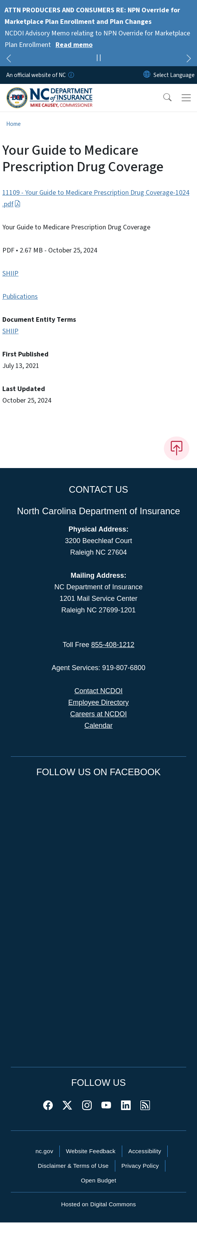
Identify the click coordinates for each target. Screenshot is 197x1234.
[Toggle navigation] (186, 98)
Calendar (98, 725)
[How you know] (70, 75)
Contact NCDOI (98, 691)
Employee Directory (98, 702)
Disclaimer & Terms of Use (73, 1165)
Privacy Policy (140, 1165)
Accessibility (144, 1151)
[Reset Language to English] (146, 75)
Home (13, 124)
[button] (162, 98)
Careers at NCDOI (98, 714)
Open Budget (98, 1180)
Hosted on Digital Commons (98, 1204)
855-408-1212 (112, 645)
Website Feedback (91, 1151)
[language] (174, 75)
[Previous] (8, 59)
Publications (20, 296)
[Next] (188, 59)
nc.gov (44, 1151)
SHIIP (10, 273)
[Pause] (98, 59)
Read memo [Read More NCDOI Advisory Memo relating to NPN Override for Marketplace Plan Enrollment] (74, 45)
